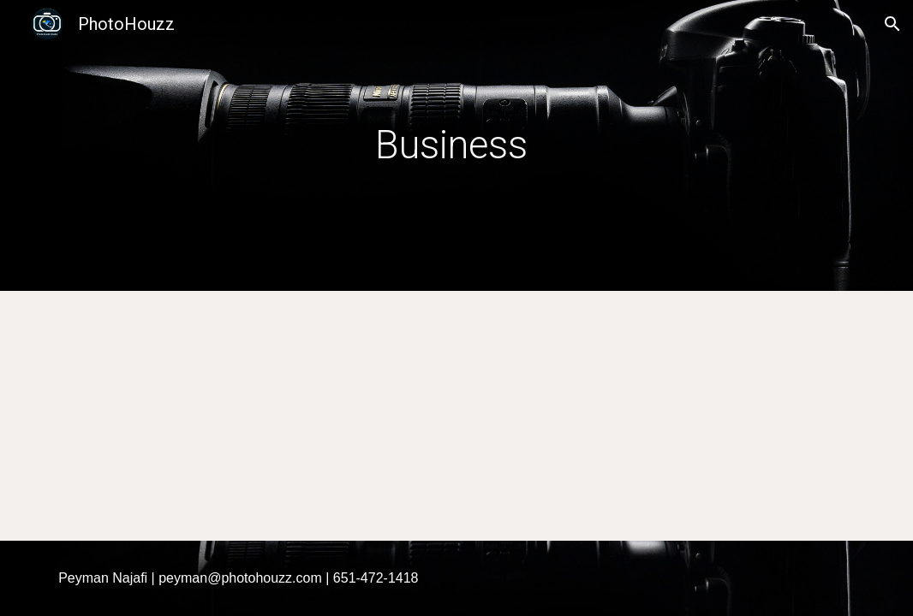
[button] (892, 23)
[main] (456, 146)
